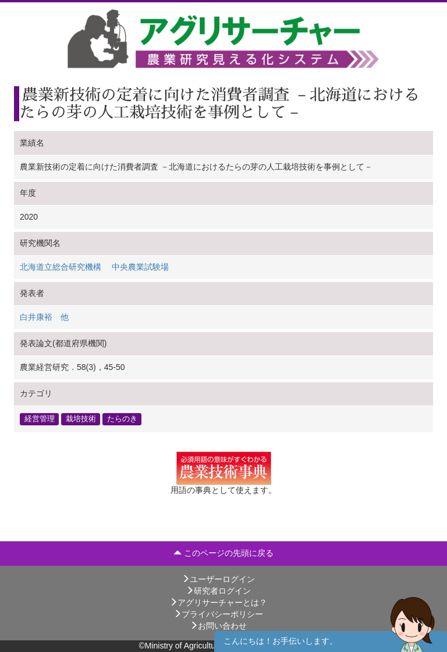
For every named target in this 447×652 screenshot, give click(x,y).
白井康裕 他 (44, 317)
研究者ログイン (218, 590)
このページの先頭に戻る (223, 553)
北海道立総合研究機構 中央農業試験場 (94, 267)
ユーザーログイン (218, 579)
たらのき (122, 419)
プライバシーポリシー (218, 614)
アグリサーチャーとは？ (218, 602)
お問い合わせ (218, 625)
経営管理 (39, 419)
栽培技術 (81, 419)
